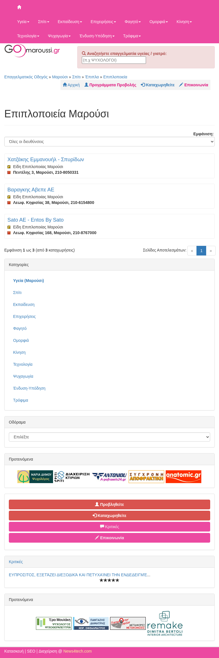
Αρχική (71, 85)
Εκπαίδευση (70, 21)
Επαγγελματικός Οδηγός (26, 77)
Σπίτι (43, 21)
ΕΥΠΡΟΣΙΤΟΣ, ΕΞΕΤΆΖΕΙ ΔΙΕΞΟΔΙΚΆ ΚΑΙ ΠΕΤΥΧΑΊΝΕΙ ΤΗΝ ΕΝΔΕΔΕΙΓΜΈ (78, 575)
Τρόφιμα (132, 36)
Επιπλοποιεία (115, 77)
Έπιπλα (92, 77)
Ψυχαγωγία (59, 36)
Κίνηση (184, 21)
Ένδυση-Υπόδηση (96, 36)
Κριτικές (109, 526)
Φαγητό (133, 21)
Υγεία (23, 21)
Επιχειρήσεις (103, 21)
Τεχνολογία (28, 36)
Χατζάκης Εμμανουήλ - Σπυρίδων (45, 159)
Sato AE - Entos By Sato (35, 220)
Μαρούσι (60, 77)
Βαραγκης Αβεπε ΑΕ (30, 190)
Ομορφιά (158, 21)
